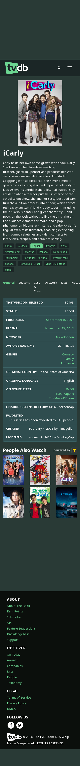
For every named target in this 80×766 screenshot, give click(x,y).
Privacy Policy (16, 703)
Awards (12, 660)
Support (13, 640)
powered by (65, 450)
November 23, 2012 (59, 328)
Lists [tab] (64, 282)
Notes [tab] (75, 282)
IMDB (70, 389)
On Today (13, 654)
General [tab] (9, 282)
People (12, 677)
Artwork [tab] (51, 282)
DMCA (11, 709)
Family (69, 359)
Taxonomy (14, 683)
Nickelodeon (65, 337)
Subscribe (14, 617)
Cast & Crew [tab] (37, 286)
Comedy (68, 354)
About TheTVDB (18, 606)
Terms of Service (19, 697)
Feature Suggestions (21, 628)
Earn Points (15, 611)
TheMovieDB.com (61, 398)
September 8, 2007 (60, 320)
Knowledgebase (18, 634)
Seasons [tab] (24, 282)
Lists (10, 671)
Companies (15, 666)
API (9, 623)
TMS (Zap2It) (64, 394)
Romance (67, 363)
